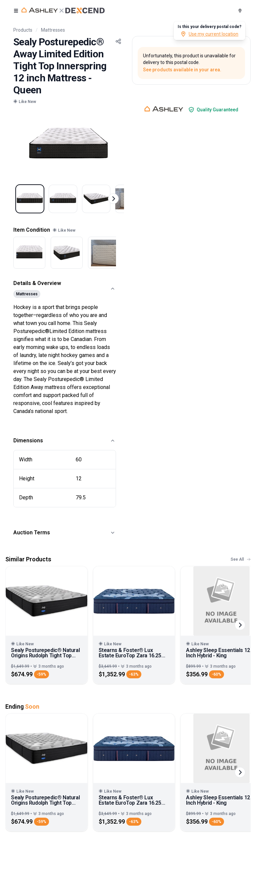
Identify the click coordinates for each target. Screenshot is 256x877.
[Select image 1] (32, 201)
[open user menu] (16, 10)
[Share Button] (118, 41)
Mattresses (53, 30)
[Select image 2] (71, 201)
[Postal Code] (240, 10)
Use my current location (209, 34)
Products (22, 30)
